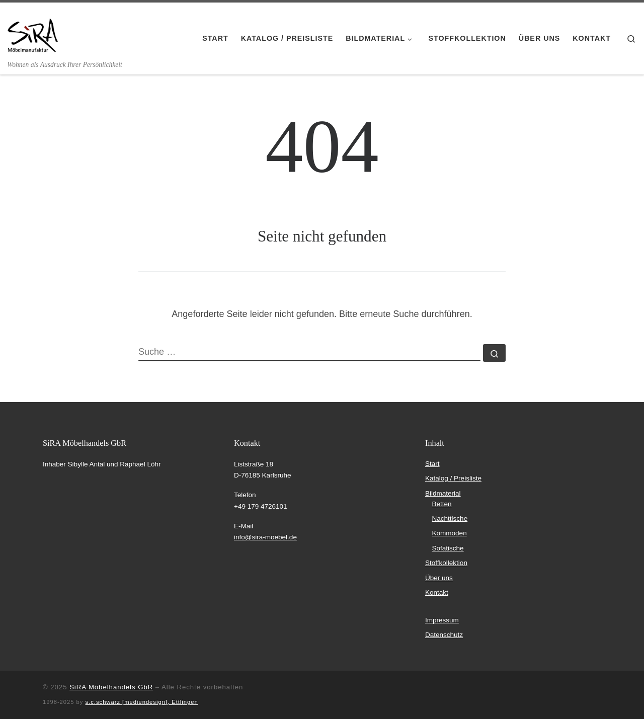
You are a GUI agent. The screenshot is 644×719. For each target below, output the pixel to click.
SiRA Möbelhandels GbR (111, 687)
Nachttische (450, 518)
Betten (442, 504)
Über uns (439, 578)
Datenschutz (444, 634)
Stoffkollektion (446, 563)
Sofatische (448, 548)
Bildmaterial (443, 493)
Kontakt (436, 592)
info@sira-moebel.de (265, 537)
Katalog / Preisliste (453, 478)
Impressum (442, 620)
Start (432, 463)
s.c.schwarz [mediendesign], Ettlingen (142, 702)
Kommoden (449, 533)
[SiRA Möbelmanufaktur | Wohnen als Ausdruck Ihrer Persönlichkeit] (33, 31)
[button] (22, 697)
